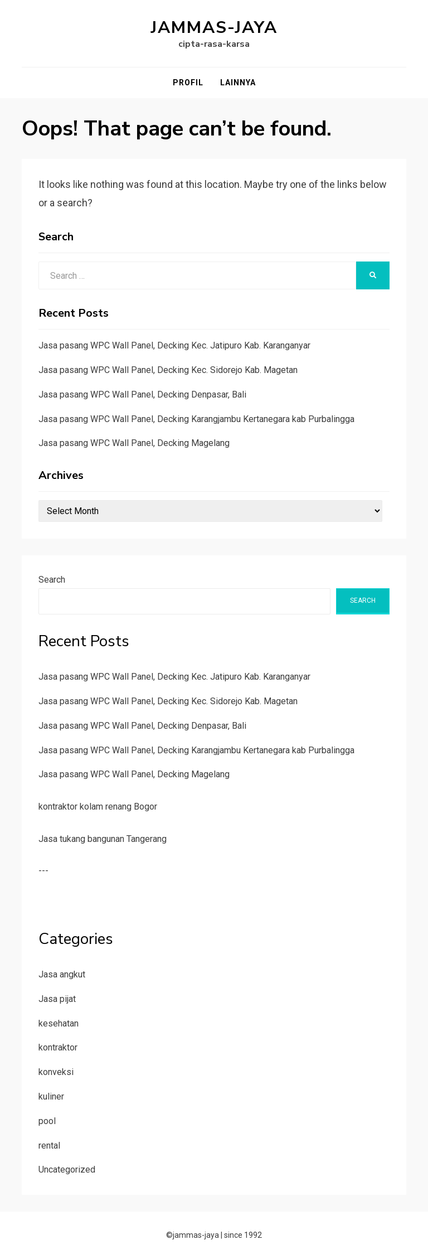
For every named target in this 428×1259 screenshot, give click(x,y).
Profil (188, 82)
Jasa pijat (57, 999)
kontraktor (57, 1047)
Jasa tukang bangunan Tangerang (102, 839)
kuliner (51, 1096)
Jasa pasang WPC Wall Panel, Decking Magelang (134, 443)
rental (49, 1145)
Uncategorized (66, 1169)
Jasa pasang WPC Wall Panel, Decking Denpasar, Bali (142, 394)
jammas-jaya (214, 27)
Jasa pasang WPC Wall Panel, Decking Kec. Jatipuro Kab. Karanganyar (174, 345)
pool (47, 1121)
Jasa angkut (61, 974)
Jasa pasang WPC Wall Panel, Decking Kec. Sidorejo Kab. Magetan (168, 370)
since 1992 (243, 1235)
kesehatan (58, 1023)
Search (51, 579)
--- (43, 870)
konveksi (56, 1072)
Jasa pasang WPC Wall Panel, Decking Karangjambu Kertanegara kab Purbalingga (196, 419)
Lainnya (238, 82)
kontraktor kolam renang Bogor (97, 806)
